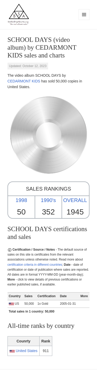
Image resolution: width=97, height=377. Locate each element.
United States (27, 351)
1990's (48, 200)
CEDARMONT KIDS (24, 81)
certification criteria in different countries (35, 264)
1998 (21, 200)
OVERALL (75, 200)
